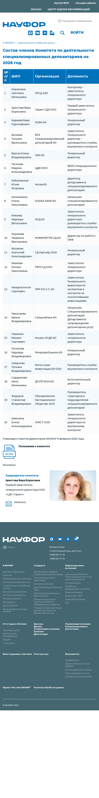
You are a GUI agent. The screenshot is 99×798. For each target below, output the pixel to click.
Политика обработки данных (49, 687)
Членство (7, 575)
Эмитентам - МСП (73, 595)
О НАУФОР (8, 42)
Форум (11, 547)
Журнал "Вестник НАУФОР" (17, 687)
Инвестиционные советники (17, 654)
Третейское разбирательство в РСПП (77, 587)
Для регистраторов (43, 583)
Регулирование (72, 582)
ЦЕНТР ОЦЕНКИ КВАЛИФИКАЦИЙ (69, 9)
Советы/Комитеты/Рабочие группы (36, 42)
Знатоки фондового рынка (78, 669)
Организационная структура (17, 578)
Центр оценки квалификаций (10, 634)
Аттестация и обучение (15, 623)
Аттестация (8, 643)
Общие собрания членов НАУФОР (77, 665)
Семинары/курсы (11, 630)
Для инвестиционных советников (44, 579)
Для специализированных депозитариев (47, 594)
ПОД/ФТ (7, 639)
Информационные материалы (74, 566)
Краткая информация (13, 571)
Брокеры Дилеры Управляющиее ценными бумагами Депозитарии (47, 628)
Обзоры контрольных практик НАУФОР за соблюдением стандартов (47, 602)
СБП (67, 602)
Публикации (9, 602)
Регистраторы (41, 654)
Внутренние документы (15, 591)
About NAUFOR (10, 605)
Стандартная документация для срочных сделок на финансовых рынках (48, 610)
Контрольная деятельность (16, 582)
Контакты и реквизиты (14, 595)
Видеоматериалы (73, 592)
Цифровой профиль (75, 599)
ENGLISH (36, 9)
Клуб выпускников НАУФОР (78, 676)
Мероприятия (72, 654)
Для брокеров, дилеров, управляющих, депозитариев (48, 573)
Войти (77, 32)
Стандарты (39, 565)
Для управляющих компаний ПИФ (48, 588)
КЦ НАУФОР (61, 3)
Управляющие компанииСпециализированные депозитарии (77, 626)
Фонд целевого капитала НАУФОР (15, 610)
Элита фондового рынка (77, 673)
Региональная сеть (12, 598)
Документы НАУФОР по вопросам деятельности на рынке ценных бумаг (78, 577)
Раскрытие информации (77, 21)
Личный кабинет (86, 3)
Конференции (72, 660)
